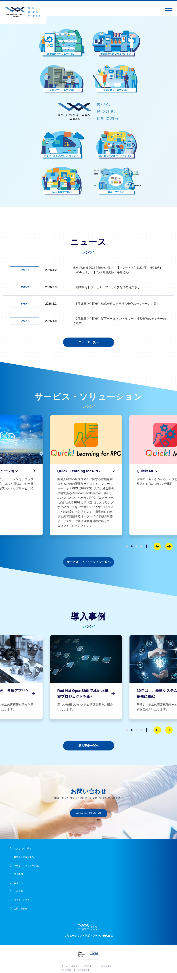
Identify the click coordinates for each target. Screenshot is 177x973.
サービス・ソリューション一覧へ (88, 562)
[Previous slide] (157, 546)
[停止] (147, 546)
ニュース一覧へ (88, 342)
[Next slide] (169, 546)
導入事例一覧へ (88, 745)
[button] (61, 42)
